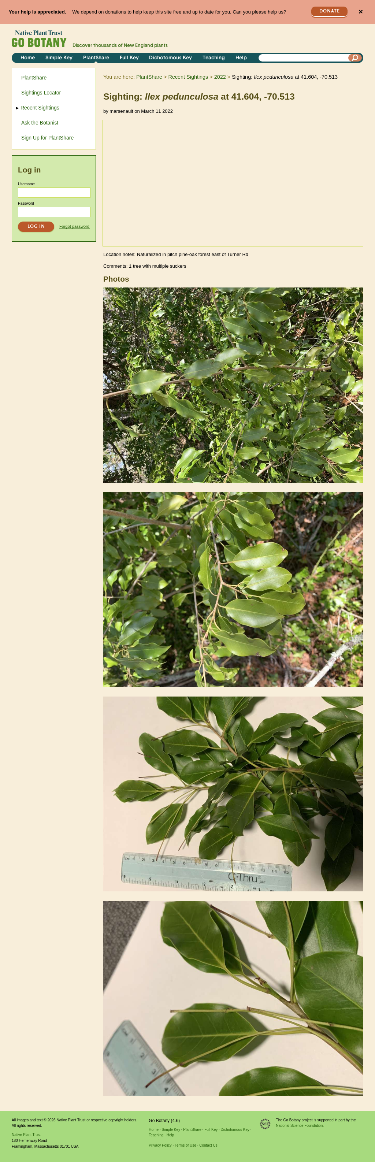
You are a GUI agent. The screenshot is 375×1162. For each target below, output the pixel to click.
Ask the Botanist (39, 123)
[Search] (355, 58)
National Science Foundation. (300, 1126)
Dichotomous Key (170, 58)
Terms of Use (185, 1145)
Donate (329, 11)
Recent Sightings (188, 77)
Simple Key (59, 58)
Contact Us (208, 1145)
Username (26, 184)
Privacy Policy (160, 1145)
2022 (220, 77)
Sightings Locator (41, 93)
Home (28, 58)
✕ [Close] (360, 12)
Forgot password (74, 226)
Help (241, 58)
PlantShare (96, 58)
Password (26, 203)
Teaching (214, 58)
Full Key (129, 58)
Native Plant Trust (26, 1135)
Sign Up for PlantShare (47, 138)
